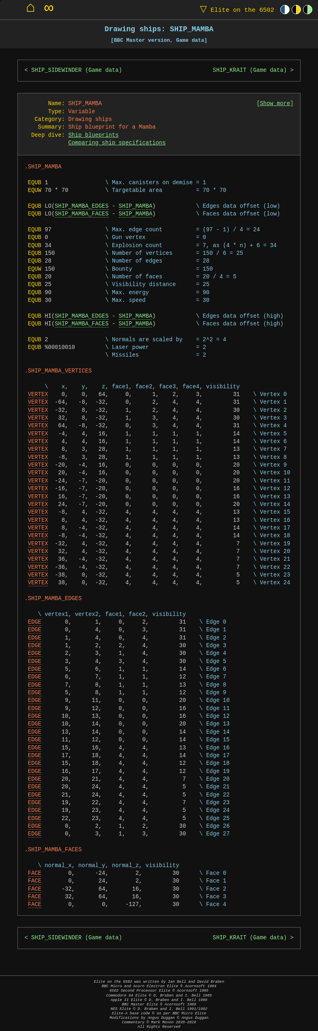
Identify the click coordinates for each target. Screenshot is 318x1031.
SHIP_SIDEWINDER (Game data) (76, 70)
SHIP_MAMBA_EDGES (82, 206)
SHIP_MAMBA (136, 206)
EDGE (34, 622)
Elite (235, 9)
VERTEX (38, 394)
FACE (34, 873)
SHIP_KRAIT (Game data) (250, 70)
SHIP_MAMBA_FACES (82, 214)
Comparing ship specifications (116, 143)
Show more (275, 104)
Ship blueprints (93, 135)
